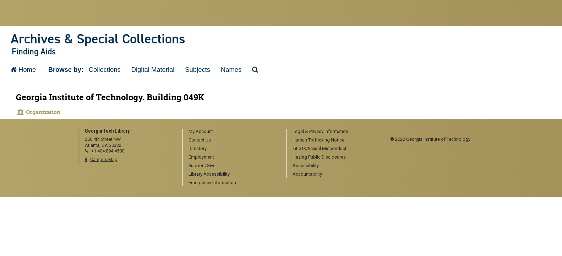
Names (231, 69)
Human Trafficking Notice (318, 140)
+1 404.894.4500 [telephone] (107, 151)
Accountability (307, 174)
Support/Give (202, 165)
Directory (198, 148)
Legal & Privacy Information (320, 131)
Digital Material (153, 69)
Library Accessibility (209, 174)
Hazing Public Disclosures (319, 157)
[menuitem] (232, 132)
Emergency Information (212, 182)
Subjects (197, 69)
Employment (201, 157)
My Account (201, 131)
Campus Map (104, 159)
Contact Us (200, 140)
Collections (105, 69)
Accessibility (306, 165)
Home (23, 69)
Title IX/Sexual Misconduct (320, 148)
